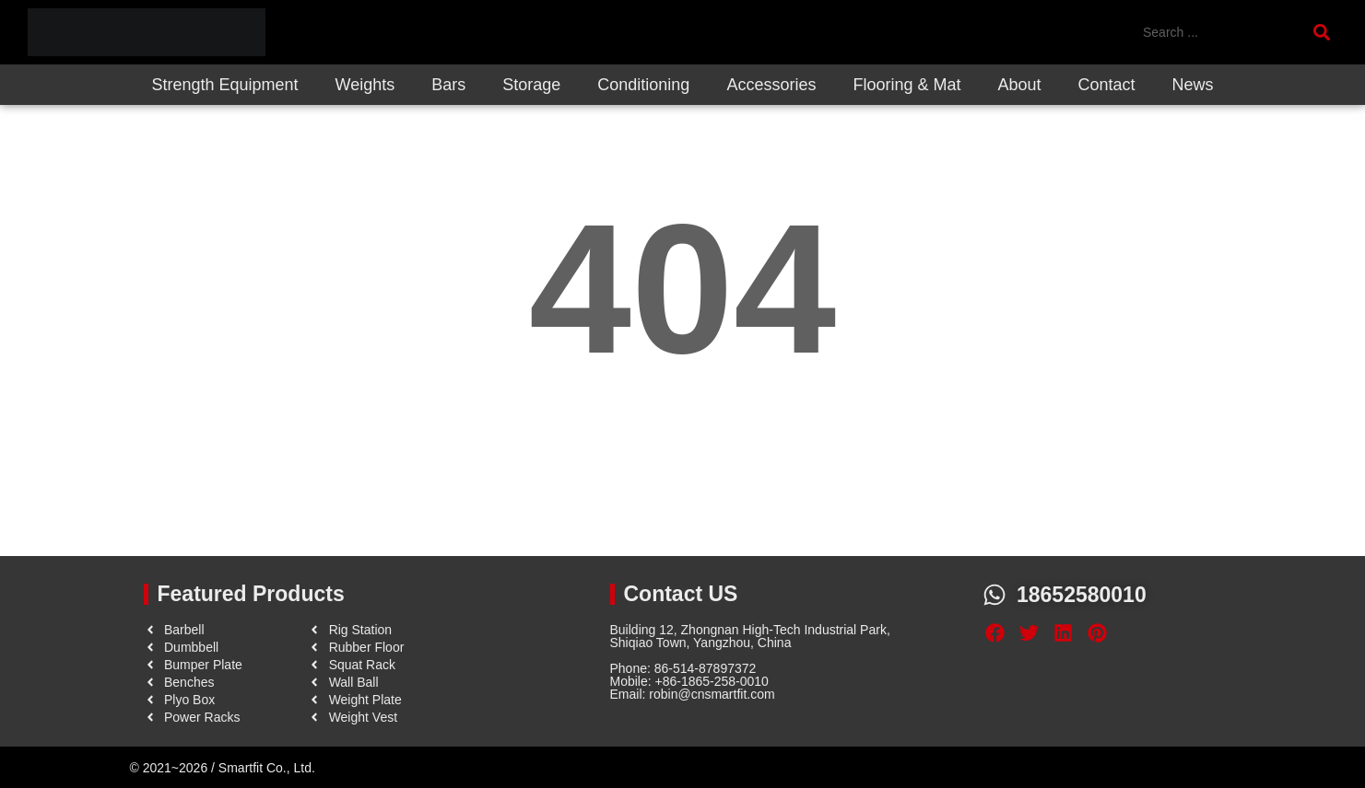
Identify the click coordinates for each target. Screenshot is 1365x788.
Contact (1107, 84)
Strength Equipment (224, 84)
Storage (531, 84)
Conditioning (643, 84)
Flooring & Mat (906, 84)
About (1019, 84)
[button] (995, 633)
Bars (448, 84)
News (1193, 84)
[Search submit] (1325, 32)
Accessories (771, 84)
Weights (365, 84)
